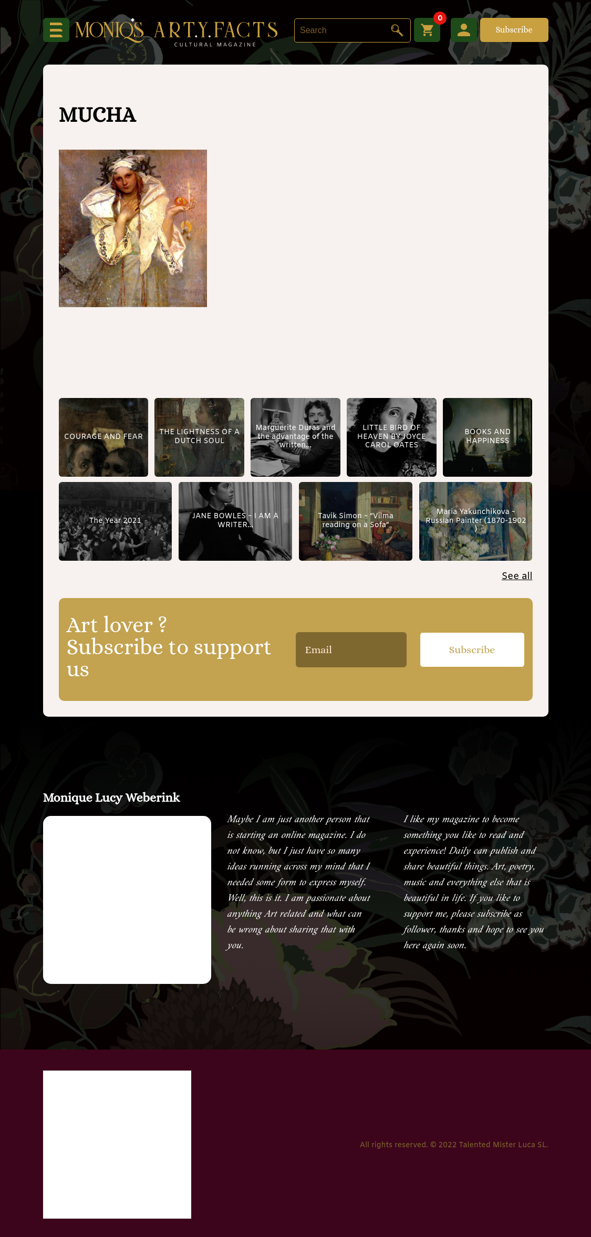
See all (517, 576)
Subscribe (513, 30)
